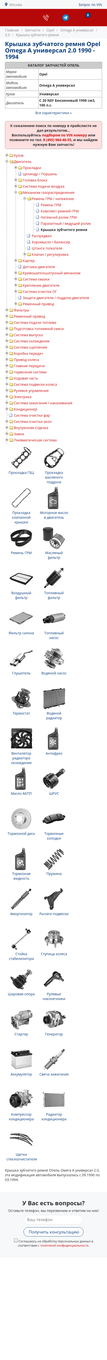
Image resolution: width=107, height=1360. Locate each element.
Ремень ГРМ (51, 205)
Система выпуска (28, 335)
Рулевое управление (31, 390)
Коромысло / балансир (51, 242)
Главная (12, 30)
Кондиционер (25, 409)
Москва (15, 4)
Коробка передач (28, 353)
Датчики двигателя (39, 266)
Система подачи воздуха (43, 186)
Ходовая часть (26, 378)
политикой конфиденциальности (64, 1245)
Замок (19, 434)
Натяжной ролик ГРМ (59, 217)
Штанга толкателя (47, 248)
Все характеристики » (53, 112)
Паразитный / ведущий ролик (66, 223)
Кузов (19, 155)
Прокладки (32, 167)
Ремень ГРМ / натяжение (53, 198)
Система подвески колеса (35, 384)
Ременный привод (38, 304)
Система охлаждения (32, 341)
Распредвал (42, 235)
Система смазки (36, 279)
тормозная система (30, 372)
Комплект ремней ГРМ (60, 211)
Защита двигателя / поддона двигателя (56, 297)
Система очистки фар (32, 415)
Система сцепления (30, 347)
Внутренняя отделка (31, 427)
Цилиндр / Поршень (40, 174)
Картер (29, 260)
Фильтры (21, 310)
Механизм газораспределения (48, 192)
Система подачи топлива (35, 322)
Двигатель (22, 161)
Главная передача (29, 365)
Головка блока (35, 180)
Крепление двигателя (41, 285)
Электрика (22, 396)
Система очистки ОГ (40, 291)
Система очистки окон (33, 421)
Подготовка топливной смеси (39, 328)
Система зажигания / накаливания (43, 403)
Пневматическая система (35, 440)
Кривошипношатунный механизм (51, 273)
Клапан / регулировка (50, 254)
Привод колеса (26, 359)
